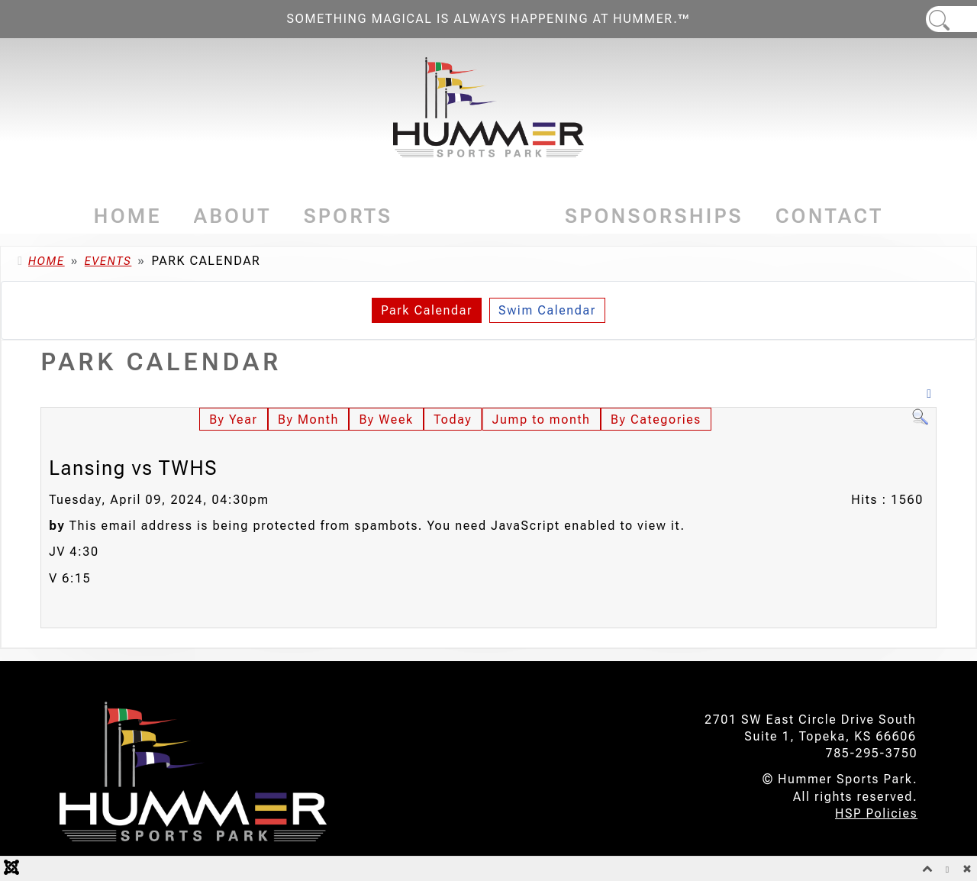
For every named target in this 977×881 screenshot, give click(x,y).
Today (453, 419)
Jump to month (541, 419)
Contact (829, 216)
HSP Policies (876, 813)
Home (128, 216)
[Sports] (397, 216)
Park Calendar (426, 310)
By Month (308, 419)
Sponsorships (654, 216)
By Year (233, 419)
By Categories (656, 419)
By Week (386, 419)
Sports (348, 216)
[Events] (528, 216)
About (233, 216)
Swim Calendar (547, 310)
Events (478, 216)
